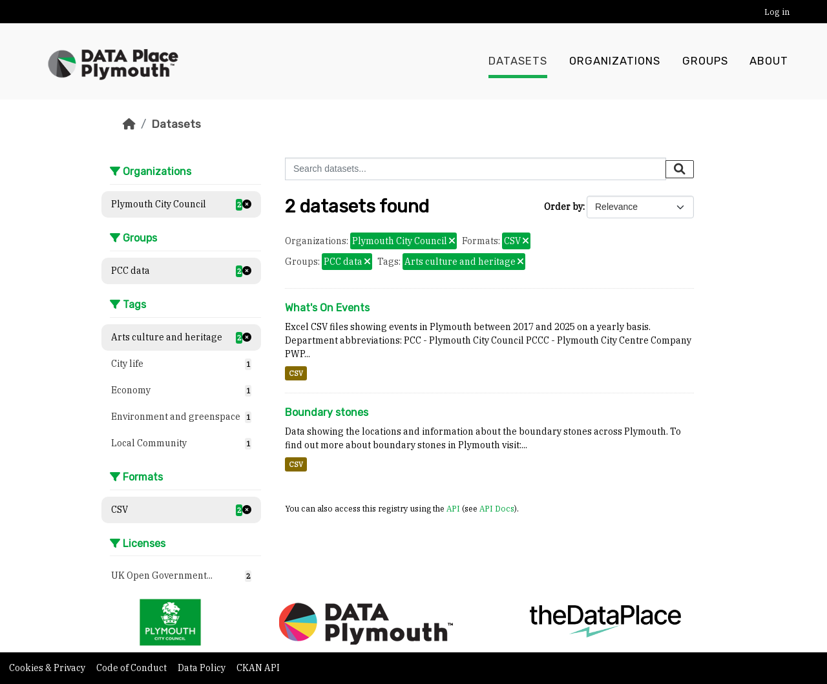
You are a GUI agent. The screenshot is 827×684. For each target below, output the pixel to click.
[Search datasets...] (475, 169)
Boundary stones (326, 412)
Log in (777, 11)
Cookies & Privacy (48, 668)
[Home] (129, 124)
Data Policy (202, 668)
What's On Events (327, 308)
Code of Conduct (132, 668)
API (453, 508)
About (768, 61)
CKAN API (258, 668)
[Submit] (679, 169)
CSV (296, 373)
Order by (563, 206)
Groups (705, 61)
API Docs (496, 508)
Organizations (614, 61)
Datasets (517, 61)
